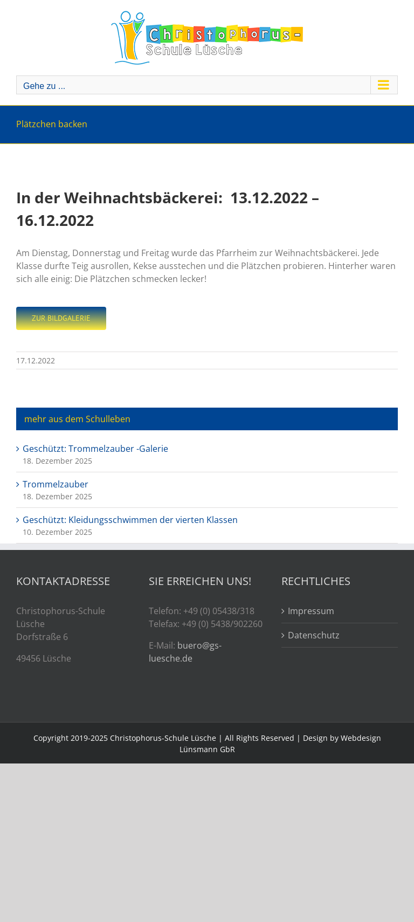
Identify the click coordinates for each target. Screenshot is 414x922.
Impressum (311, 611)
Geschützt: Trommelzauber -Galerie (95, 449)
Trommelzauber (55, 484)
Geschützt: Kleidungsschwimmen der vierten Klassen (130, 520)
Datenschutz (314, 635)
